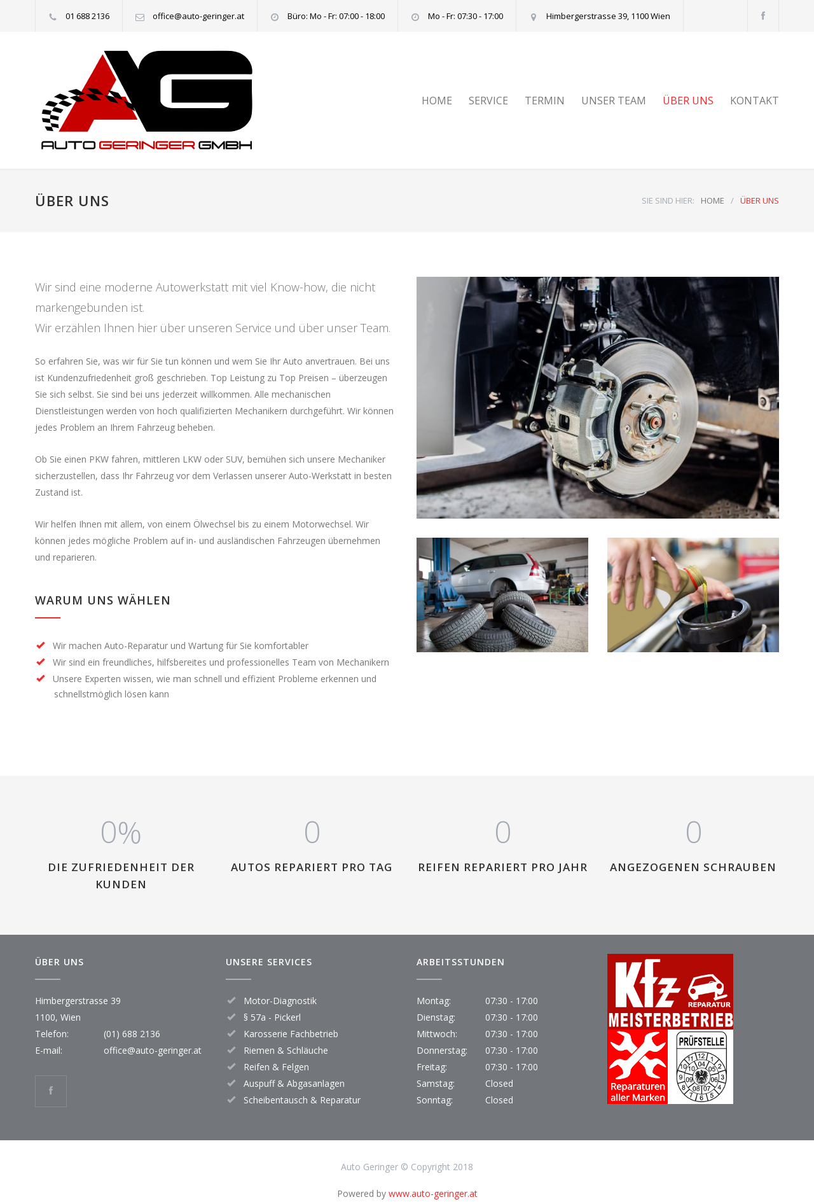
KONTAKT (754, 101)
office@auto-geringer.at (153, 1050)
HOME (437, 101)
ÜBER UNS (688, 101)
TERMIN (545, 101)
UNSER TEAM (613, 101)
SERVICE (488, 101)
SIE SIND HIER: (668, 200)
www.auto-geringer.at (433, 1193)
